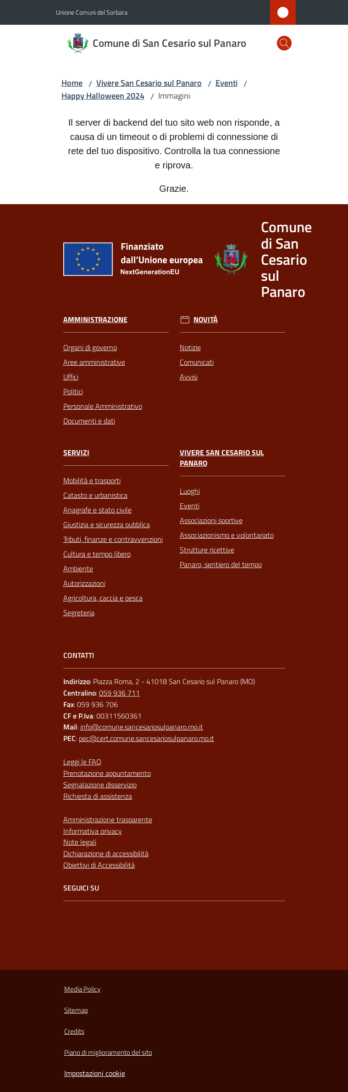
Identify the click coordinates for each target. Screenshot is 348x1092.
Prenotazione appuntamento (107, 773)
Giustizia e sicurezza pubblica (106, 524)
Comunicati (197, 362)
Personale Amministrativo (102, 406)
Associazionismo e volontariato (227, 534)
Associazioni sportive (211, 520)
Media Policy (82, 989)
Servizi (76, 452)
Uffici (70, 376)
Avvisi (189, 376)
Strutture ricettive (207, 549)
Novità (205, 319)
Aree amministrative (94, 362)
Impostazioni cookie (94, 1073)
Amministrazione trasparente (107, 819)
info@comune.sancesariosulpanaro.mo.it (141, 726)
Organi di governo (90, 347)
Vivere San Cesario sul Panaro (149, 83)
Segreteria (78, 612)
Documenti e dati (89, 420)
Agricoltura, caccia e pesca (103, 597)
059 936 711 (119, 692)
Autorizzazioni (84, 583)
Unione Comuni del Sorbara (91, 12)
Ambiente (78, 568)
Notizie (190, 347)
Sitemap (76, 1010)
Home (72, 83)
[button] (284, 43)
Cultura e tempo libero (97, 553)
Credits (74, 1031)
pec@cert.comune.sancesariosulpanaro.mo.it (146, 738)
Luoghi (190, 490)
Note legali (79, 841)
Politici (73, 391)
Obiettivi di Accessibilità (99, 864)
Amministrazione (95, 319)
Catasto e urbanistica (95, 495)
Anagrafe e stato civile (97, 509)
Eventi (226, 83)
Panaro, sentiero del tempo (221, 564)
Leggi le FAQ (82, 761)
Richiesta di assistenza (97, 796)
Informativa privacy (92, 830)
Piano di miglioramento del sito (108, 1052)
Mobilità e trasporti (92, 480)
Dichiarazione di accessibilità (106, 853)
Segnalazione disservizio (100, 784)
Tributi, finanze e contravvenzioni (113, 539)
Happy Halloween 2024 (102, 95)
